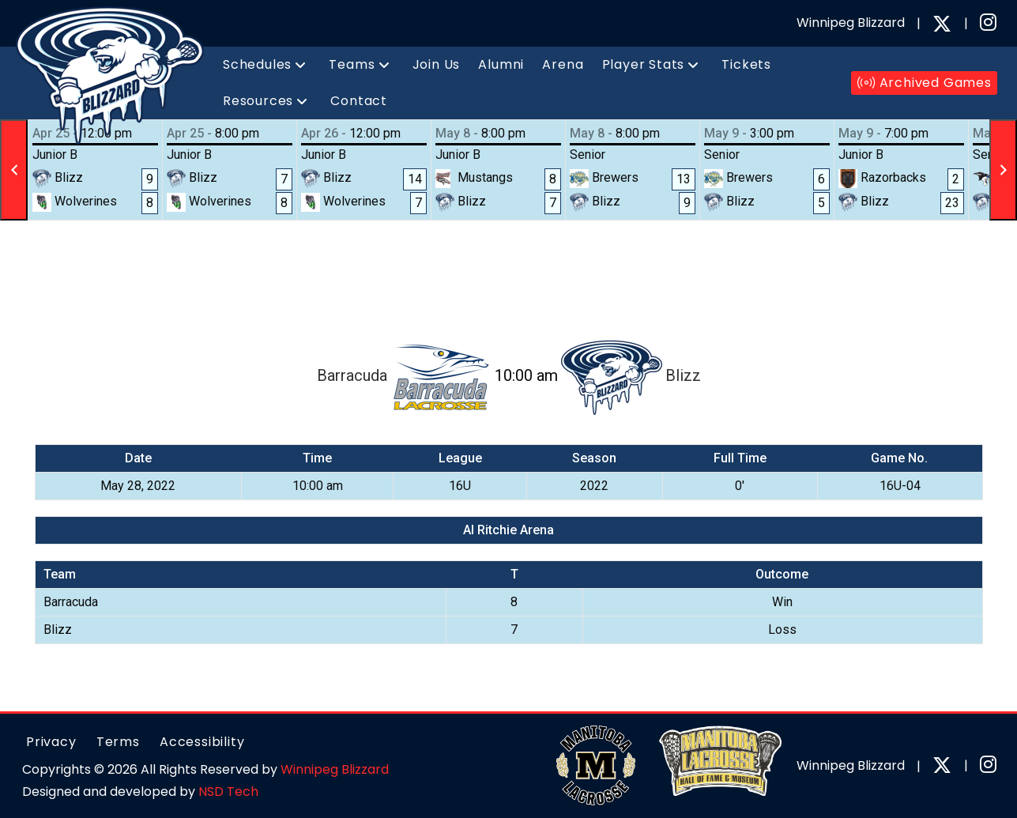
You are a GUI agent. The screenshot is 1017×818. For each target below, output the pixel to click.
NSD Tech (228, 791)
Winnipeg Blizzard (335, 769)
